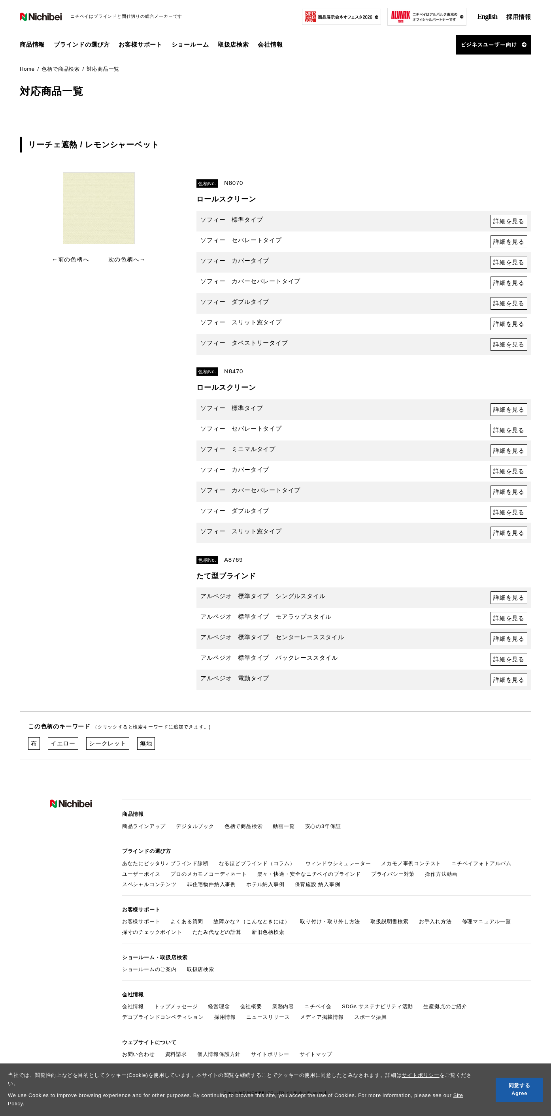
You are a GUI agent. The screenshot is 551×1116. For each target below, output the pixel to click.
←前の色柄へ (70, 259)
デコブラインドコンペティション (163, 1017)
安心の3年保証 (323, 826)
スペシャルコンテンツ (149, 884)
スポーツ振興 (370, 1017)
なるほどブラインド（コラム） (257, 863)
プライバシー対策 (393, 874)
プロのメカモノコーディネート (208, 874)
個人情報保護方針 (219, 1054)
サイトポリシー (421, 1075)
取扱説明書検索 (389, 921)
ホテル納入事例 (265, 884)
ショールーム (190, 44)
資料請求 (176, 1054)
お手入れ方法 (435, 921)
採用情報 (518, 16)
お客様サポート (141, 921)
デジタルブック (195, 826)
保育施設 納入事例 (317, 884)
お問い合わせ (138, 1054)
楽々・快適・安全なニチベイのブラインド (309, 874)
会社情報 (133, 1006)
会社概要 (251, 1006)
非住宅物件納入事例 (211, 884)
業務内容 (283, 1006)
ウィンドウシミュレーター (338, 863)
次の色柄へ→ (127, 259)
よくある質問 (186, 921)
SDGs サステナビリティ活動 (377, 1006)
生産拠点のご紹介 (445, 1006)
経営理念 (219, 1006)
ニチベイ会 (318, 1006)
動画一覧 (283, 826)
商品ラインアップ (144, 826)
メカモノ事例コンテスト (411, 863)
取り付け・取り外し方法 (330, 921)
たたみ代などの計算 (217, 932)
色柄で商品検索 (244, 826)
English (487, 17)
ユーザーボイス (141, 874)
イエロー (63, 743)
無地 (146, 743)
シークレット (107, 743)
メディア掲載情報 (321, 1017)
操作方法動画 (441, 874)
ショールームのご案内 (149, 969)
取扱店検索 (233, 44)
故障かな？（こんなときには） (251, 921)
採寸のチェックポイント (152, 932)
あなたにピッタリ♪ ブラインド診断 (165, 863)
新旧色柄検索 (268, 932)
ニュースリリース (268, 1017)
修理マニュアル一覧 (486, 921)
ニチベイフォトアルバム (481, 863)
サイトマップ (316, 1054)
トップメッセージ (176, 1006)
